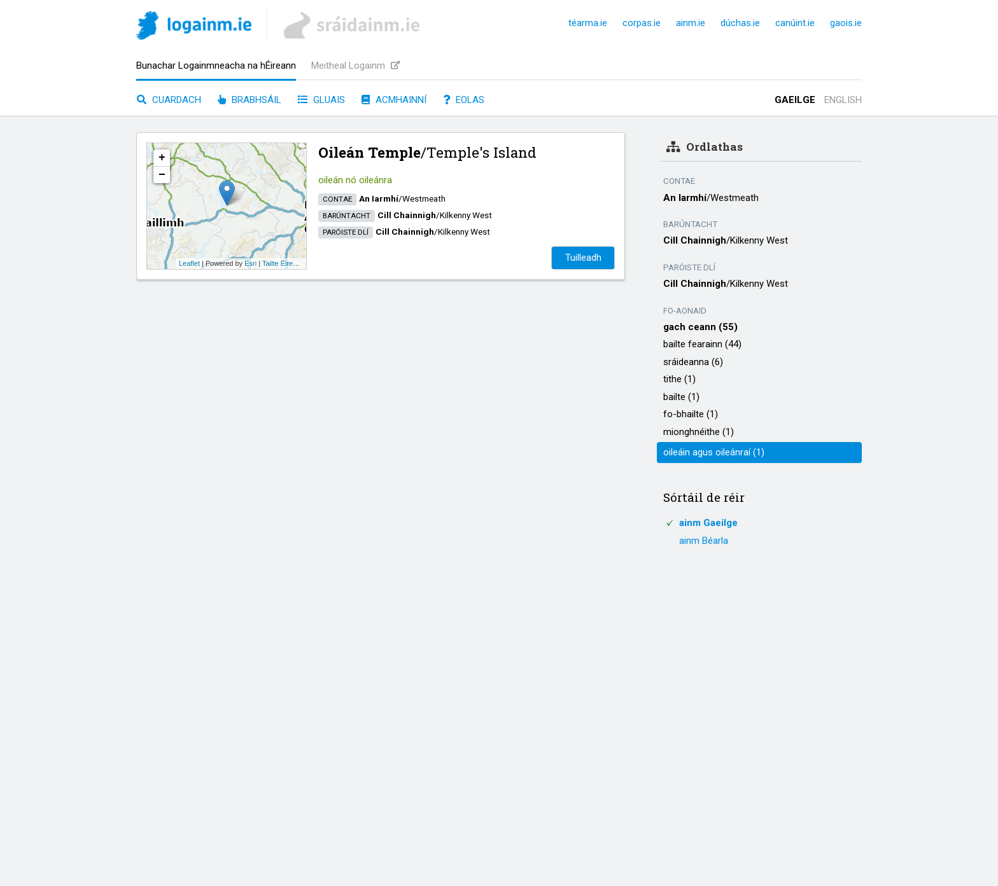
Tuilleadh (583, 257)
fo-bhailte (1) (690, 414)
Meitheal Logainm (355, 65)
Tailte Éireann (283, 263)
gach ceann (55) (700, 327)
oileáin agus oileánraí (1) (713, 452)
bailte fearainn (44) (702, 344)
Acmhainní (394, 100)
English (843, 100)
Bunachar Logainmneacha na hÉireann (216, 65)
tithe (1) (679, 379)
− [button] (161, 175)
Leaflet (189, 263)
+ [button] (161, 157)
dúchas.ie (740, 23)
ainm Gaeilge (708, 523)
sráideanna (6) (693, 362)
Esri (250, 263)
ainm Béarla (703, 540)
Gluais (321, 100)
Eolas (463, 100)
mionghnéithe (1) (698, 432)
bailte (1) (681, 397)
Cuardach (169, 100)
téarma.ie (587, 23)
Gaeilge (795, 100)
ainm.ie (690, 23)
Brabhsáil (249, 100)
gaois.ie (846, 23)
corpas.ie (641, 23)
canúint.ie (795, 23)
